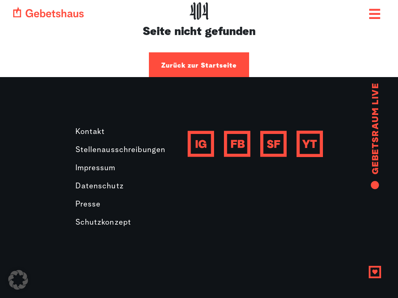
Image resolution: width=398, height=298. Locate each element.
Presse (88, 205)
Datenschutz (99, 186)
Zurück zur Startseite (199, 65)
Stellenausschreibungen (120, 150)
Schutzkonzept (103, 223)
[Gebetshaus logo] (48, 12)
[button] (18, 280)
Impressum (95, 168)
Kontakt (90, 132)
